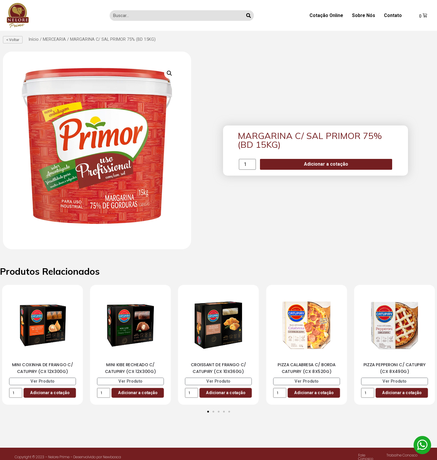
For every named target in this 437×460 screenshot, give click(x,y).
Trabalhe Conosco (402, 455)
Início (33, 39)
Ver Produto (42, 381)
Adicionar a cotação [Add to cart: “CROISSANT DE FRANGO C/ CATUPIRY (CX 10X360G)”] (226, 392)
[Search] (248, 15)
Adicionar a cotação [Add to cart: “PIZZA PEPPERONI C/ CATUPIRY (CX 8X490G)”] (401, 392)
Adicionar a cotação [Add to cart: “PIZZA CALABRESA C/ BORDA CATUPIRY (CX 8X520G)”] (314, 392)
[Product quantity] (247, 164)
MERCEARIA (54, 39)
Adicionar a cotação (326, 164)
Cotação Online (326, 15)
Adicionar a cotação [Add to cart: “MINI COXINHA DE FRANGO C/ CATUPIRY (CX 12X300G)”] (49, 392)
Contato (393, 15)
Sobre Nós (363, 15)
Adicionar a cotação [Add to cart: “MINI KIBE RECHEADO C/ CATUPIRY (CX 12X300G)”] (138, 392)
